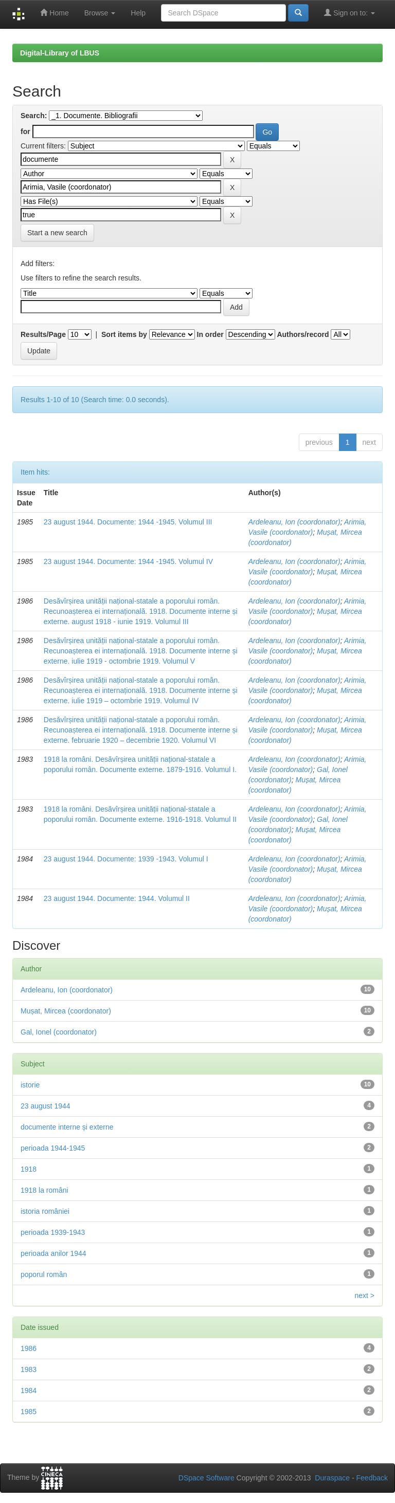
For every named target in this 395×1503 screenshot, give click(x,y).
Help (138, 13)
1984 (29, 1390)
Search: (34, 115)
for (25, 131)
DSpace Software (206, 1478)
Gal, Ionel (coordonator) (59, 1032)
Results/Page (43, 334)
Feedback (372, 1478)
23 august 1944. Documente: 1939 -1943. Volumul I (126, 859)
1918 (29, 1169)
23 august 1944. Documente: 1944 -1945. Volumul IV (128, 561)
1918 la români (44, 1190)
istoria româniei (45, 1211)
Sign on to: (349, 12)
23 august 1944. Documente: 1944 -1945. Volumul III (128, 522)
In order (210, 334)
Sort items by (124, 334)
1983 (29, 1369)
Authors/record (303, 334)
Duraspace (332, 1478)
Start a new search (57, 233)
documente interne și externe (67, 1127)
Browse (100, 13)
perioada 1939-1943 (53, 1232)
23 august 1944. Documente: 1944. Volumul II (117, 898)
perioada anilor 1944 (53, 1253)
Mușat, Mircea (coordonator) (66, 1011)
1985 (29, 1411)
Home (54, 12)
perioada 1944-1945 (53, 1148)
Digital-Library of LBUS (59, 53)
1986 (29, 1348)
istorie (30, 1085)
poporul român (44, 1274)
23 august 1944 (45, 1106)
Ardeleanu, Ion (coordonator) (294, 522)
